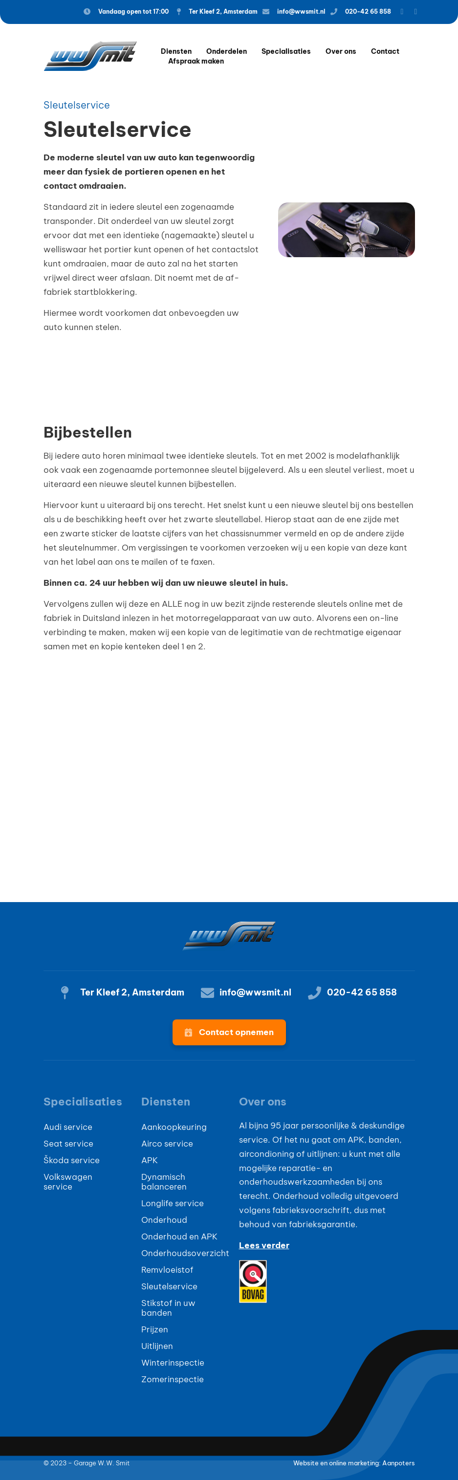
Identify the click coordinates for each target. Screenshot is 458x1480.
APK (149, 1160)
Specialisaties (286, 51)
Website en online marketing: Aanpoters (354, 1463)
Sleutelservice (169, 1286)
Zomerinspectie (172, 1379)
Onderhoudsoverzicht (180, 1253)
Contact (385, 51)
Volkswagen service (68, 1181)
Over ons (341, 51)
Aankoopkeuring (174, 1127)
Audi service (68, 1127)
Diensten (176, 51)
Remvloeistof (167, 1269)
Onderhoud (164, 1220)
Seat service (68, 1143)
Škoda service (72, 1160)
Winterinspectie (172, 1362)
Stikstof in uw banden (168, 1308)
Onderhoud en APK (179, 1236)
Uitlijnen (157, 1346)
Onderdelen (226, 51)
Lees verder (264, 1245)
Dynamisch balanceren (164, 1181)
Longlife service (172, 1203)
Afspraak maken (196, 61)
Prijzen (154, 1329)
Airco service (167, 1143)
